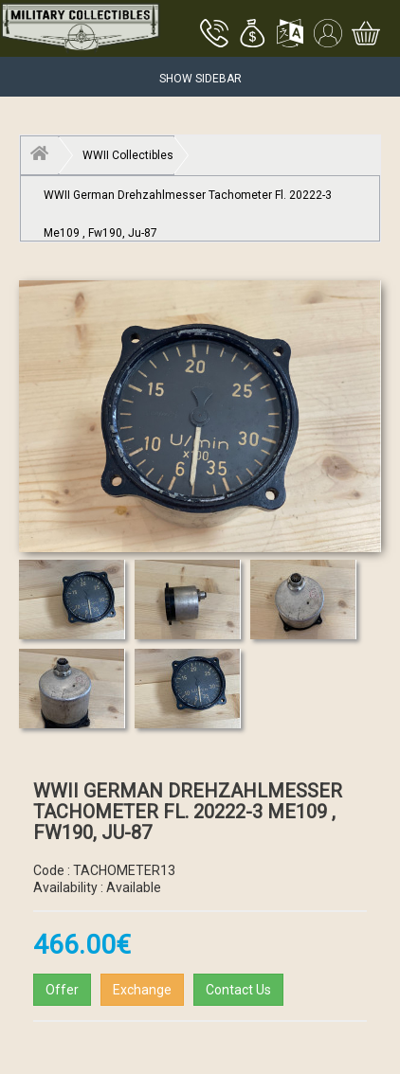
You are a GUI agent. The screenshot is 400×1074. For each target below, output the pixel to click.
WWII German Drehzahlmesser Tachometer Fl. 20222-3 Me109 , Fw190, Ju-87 (188, 201)
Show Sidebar (200, 78)
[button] (252, 35)
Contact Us (238, 989)
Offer (62, 989)
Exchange (142, 989)
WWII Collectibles (127, 155)
